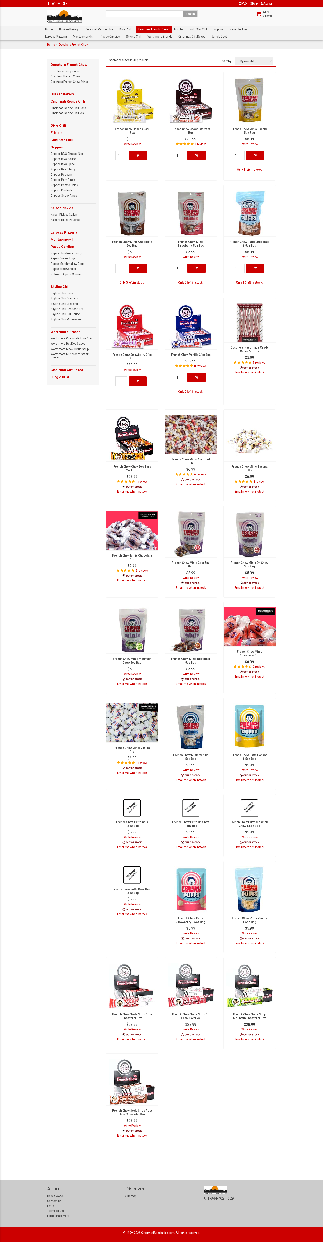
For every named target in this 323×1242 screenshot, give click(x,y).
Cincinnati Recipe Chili (99, 29)
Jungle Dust (219, 36)
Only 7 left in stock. (190, 282)
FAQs (50, 1206)
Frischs (178, 29)
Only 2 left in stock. (190, 391)
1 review (200, 144)
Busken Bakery (68, 29)
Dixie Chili (125, 29)
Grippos (219, 29)
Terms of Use (56, 1210)
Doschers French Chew (153, 29)
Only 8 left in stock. (249, 169)
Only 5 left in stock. (132, 282)
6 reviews (200, 474)
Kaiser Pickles (238, 29)
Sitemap (131, 1196)
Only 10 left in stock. (249, 282)
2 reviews (142, 570)
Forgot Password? (59, 1215)
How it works (55, 1196)
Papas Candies (110, 36)
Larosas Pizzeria (56, 36)
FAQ (243, 3)
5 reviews (259, 362)
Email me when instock (249, 372)
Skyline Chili (133, 36)
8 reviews (200, 366)
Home (49, 29)
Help (254, 3)
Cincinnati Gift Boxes (191, 36)
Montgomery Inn (83, 36)
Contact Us (54, 1201)
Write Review (132, 144)
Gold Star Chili (198, 29)
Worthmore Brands (159, 36)
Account (267, 3)
